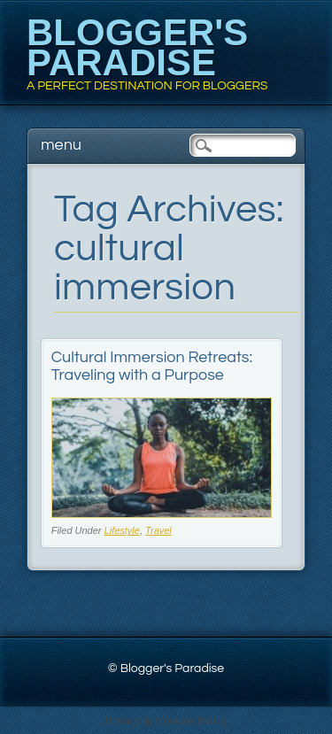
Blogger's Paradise (137, 47)
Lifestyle (122, 530)
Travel (158, 530)
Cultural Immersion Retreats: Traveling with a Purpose (151, 366)
